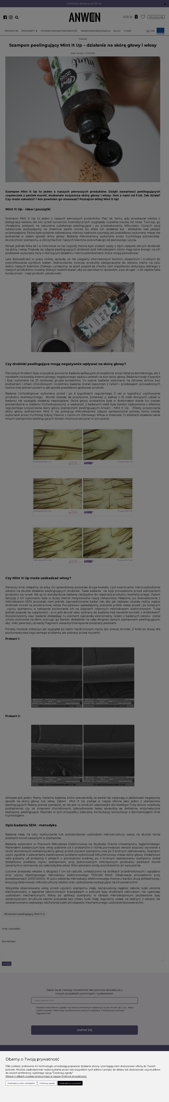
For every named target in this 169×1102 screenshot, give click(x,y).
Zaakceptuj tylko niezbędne (21, 1083)
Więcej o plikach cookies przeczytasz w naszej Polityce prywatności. (46, 1076)
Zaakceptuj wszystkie (70, 1083)
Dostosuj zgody (47, 1083)
